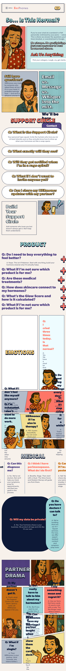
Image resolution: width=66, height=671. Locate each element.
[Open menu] (9, 8)
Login (57, 7)
